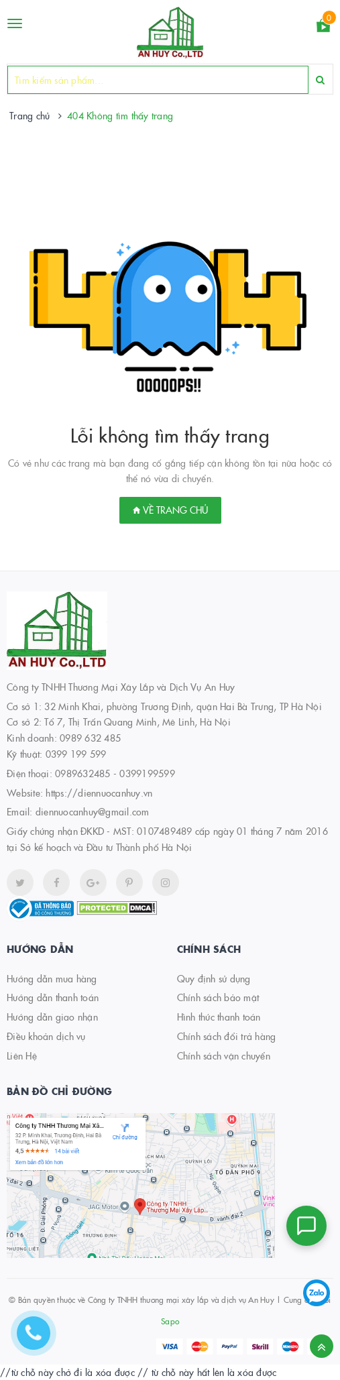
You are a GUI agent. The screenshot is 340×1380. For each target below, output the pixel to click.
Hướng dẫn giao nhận (52, 1016)
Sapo (170, 1320)
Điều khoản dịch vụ (46, 1036)
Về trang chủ (170, 509)
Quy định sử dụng (214, 978)
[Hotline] (40, 1340)
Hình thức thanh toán (219, 1016)
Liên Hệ (22, 1055)
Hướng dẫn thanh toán (53, 997)
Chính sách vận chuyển (223, 1055)
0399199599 (147, 773)
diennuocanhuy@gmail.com (93, 811)
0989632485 (83, 773)
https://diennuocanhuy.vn (99, 792)
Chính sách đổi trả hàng (226, 1036)
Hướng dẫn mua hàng (52, 978)
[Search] (320, 79)
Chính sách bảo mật (218, 997)
